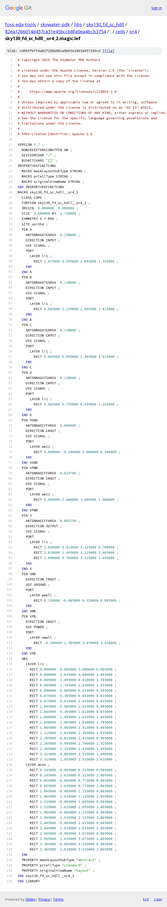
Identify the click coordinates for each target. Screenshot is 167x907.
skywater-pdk (55, 24)
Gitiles (30, 899)
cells (120, 31)
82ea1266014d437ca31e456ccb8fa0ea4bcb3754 (55, 31)
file (108, 51)
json (158, 899)
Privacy (44, 899)
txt (146, 899)
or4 (133, 31)
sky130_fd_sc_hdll (105, 24)
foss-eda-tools (20, 24)
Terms (58, 899)
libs (78, 24)
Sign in (156, 8)
